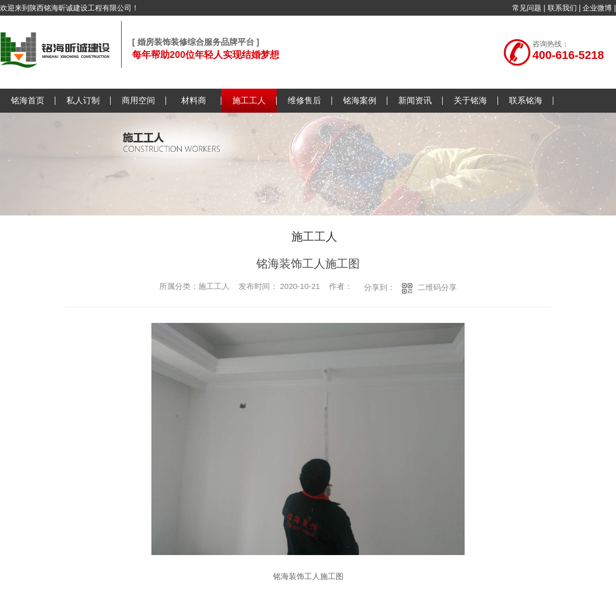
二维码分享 (437, 287)
